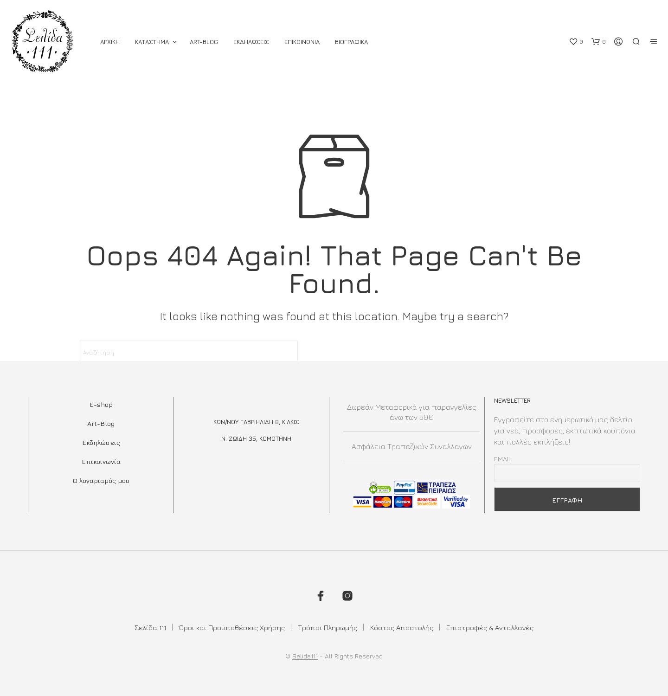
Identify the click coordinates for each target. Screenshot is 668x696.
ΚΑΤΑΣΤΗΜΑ (152, 41)
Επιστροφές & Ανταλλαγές (489, 628)
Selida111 (305, 656)
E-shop (101, 404)
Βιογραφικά (351, 41)
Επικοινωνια (302, 41)
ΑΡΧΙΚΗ (110, 41)
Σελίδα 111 (150, 628)
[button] (576, 41)
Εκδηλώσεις (101, 442)
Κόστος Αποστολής (401, 628)
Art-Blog (204, 41)
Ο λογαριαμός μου (101, 480)
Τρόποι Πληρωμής (327, 628)
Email (503, 459)
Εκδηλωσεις (251, 41)
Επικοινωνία (101, 461)
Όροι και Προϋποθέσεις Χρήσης (232, 628)
